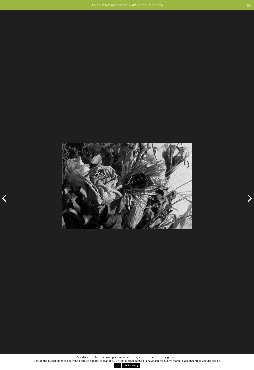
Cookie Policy (131, 365)
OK (117, 365)
